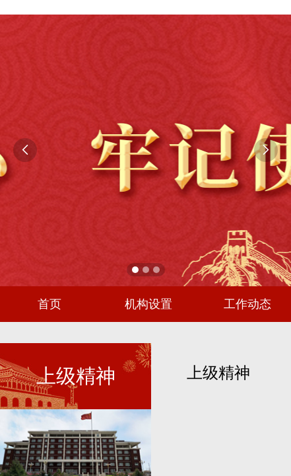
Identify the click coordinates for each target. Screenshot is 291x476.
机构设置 (148, 304)
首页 (49, 304)
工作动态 (247, 304)
